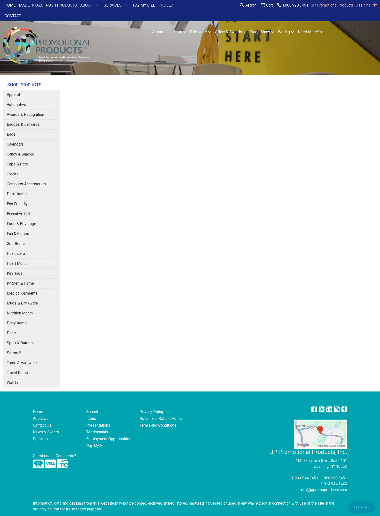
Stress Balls (17, 353)
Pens (11, 333)
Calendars (15, 144)
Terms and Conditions (158, 425)
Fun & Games (18, 233)
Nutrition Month (20, 313)
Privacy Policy (152, 411)
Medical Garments (22, 293)
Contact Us (42, 425)
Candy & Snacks (20, 154)
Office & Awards (228, 32)
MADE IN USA (31, 5)
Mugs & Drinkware (22, 303)
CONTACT (13, 16)
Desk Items (17, 194)
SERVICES (112, 5)
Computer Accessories (26, 184)
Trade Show (260, 32)
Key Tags (15, 273)
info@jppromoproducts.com (323, 489)
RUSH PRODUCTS (61, 5)
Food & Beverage (21, 223)
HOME (10, 5)
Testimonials (97, 432)
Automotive (16, 104)
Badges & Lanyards (23, 124)
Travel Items (17, 372)
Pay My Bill (95, 445)
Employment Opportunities (108, 439)
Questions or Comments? (54, 455)
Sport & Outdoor (20, 343)
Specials (40, 439)
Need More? (308, 32)
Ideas (91, 418)
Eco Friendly (17, 204)
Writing (284, 32)
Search (248, 5)
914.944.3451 (306, 478)
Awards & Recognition (25, 114)
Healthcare (16, 253)
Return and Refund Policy (161, 418)
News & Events (46, 432)
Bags (177, 32)
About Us (40, 418)
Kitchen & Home (20, 283)
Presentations (98, 425)
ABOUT (86, 5)
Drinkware (198, 32)
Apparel (158, 32)
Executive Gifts (19, 213)
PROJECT (166, 5)
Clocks (12, 174)
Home (38, 411)
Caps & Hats (17, 164)
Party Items (17, 323)
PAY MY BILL (144, 5)
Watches (14, 382)
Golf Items (16, 243)
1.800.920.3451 (292, 5)
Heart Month (17, 263)
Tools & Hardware (22, 362)
